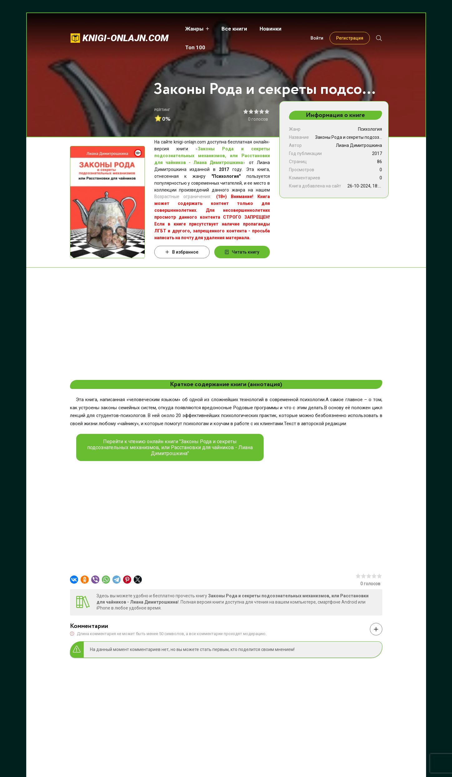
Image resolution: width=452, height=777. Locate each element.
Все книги (230, 29)
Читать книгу (242, 252)
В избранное (182, 252)
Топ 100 (300, 29)
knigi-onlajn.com (125, 28)
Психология (370, 129)
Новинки (266, 29)
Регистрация (349, 28)
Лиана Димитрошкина (359, 145)
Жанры (190, 29)
